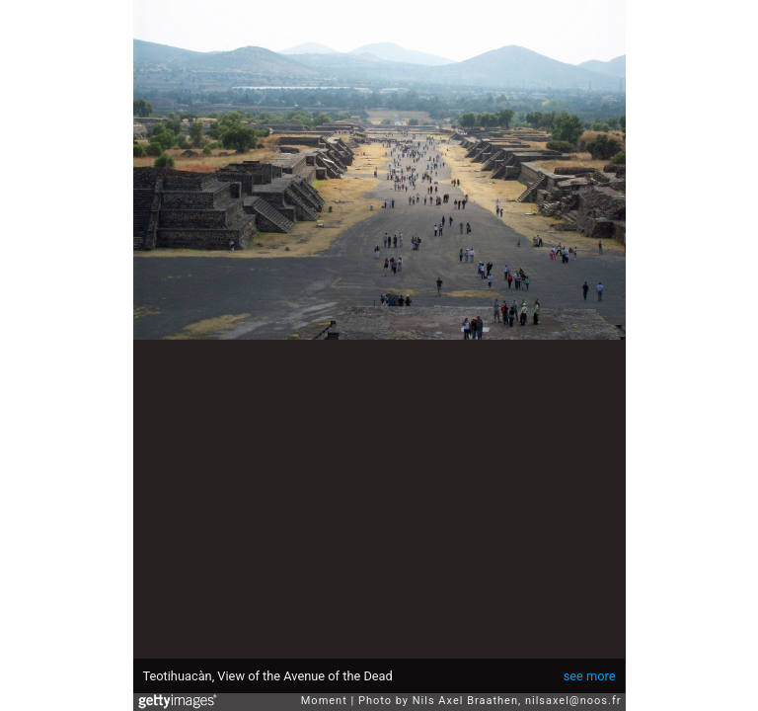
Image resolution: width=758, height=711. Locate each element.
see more (590, 676)
